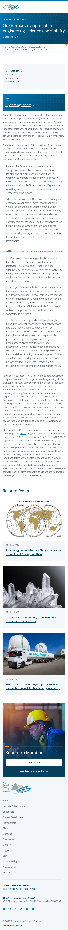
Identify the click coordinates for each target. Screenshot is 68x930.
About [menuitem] (6, 828)
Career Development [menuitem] (14, 817)
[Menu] (63, 7)
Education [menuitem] (8, 812)
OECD (23, 433)
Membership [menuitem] (9, 823)
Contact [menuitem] (7, 834)
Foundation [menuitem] (9, 839)
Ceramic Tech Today (36, 47)
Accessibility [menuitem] (9, 867)
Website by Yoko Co (12, 925)
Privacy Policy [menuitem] (10, 861)
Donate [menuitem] (7, 845)
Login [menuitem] (6, 850)
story (7, 115)
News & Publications (18, 47)
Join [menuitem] (5, 856)
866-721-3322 (10, 889)
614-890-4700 (28, 889)
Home (6, 47)
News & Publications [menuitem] (14, 806)
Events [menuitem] (6, 800)
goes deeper (44, 250)
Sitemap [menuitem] (7, 872)
